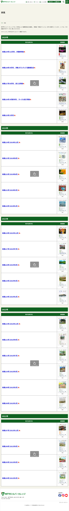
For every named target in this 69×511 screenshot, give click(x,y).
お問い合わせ (29, 2)
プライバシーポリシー (63, 502)
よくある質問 (43, 2)
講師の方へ (57, 1)
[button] (67, 2)
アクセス (36, 2)
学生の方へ (51, 1)
